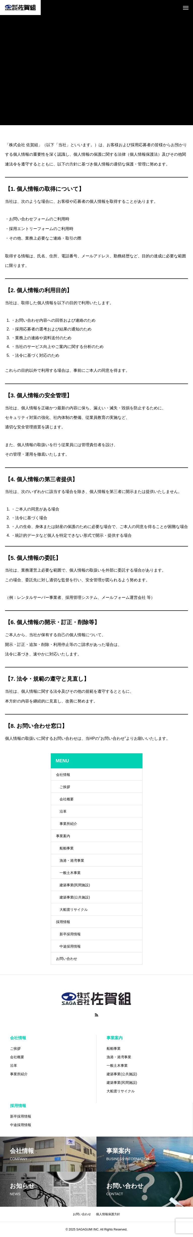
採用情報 (63, 922)
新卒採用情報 (70, 934)
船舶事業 (67, 848)
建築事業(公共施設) (75, 897)
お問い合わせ (66, 959)
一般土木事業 (70, 873)
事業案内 (63, 836)
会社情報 (63, 775)
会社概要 (67, 799)
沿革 (63, 811)
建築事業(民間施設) (75, 885)
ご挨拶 (65, 787)
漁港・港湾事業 (72, 860)
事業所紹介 (68, 824)
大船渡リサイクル (74, 910)
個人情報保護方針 (108, 1214)
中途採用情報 (70, 946)
